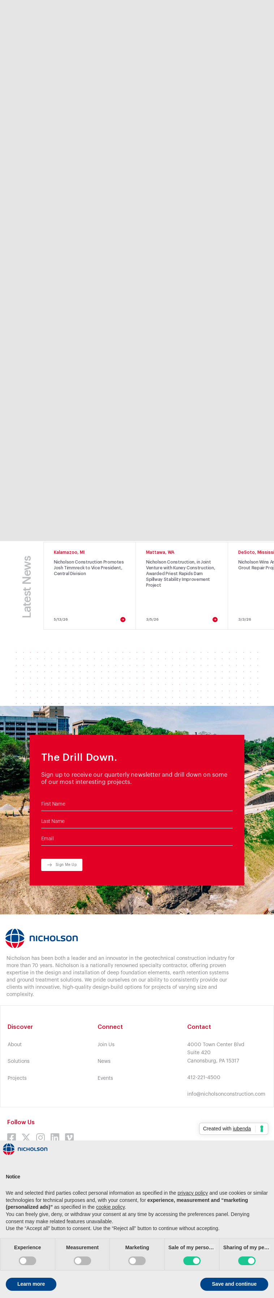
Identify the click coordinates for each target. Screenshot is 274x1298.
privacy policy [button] (192, 1193)
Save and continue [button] (234, 1284)
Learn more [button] (31, 1284)
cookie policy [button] (110, 1207)
